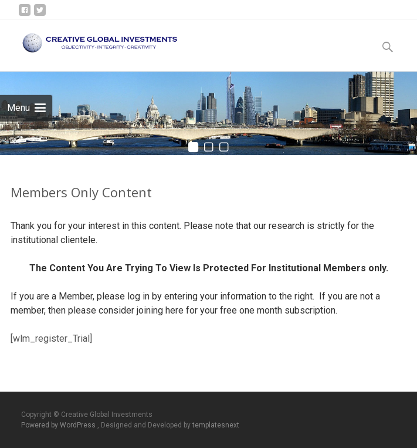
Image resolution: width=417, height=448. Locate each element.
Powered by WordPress (59, 425)
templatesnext (215, 425)
